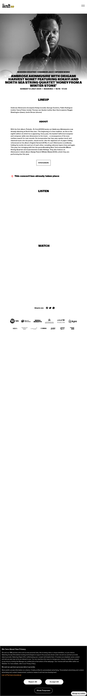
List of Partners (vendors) (11, 675)
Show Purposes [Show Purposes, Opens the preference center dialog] (43, 690)
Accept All (54, 682)
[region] (43, 671)
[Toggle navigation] (83, 6)
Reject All (33, 682)
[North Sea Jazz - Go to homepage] (8, 6)
